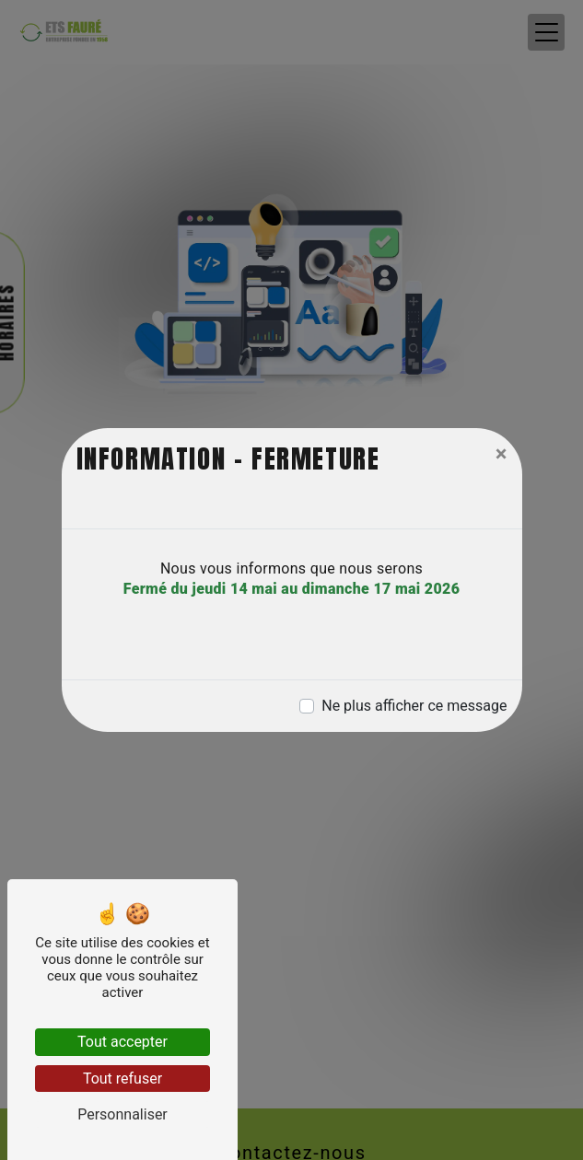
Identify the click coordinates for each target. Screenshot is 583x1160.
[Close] (501, 454)
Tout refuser (122, 1078)
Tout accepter (122, 1041)
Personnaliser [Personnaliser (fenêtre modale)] (122, 1114)
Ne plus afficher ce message (414, 705)
